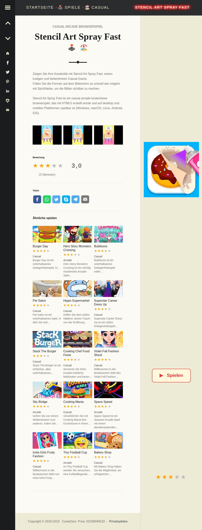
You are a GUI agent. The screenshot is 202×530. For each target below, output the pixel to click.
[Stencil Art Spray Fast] (171, 169)
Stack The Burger (44, 351)
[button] (7, 7)
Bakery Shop (103, 452)
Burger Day (40, 246)
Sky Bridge (40, 401)
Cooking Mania (73, 401)
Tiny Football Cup (75, 452)
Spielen (171, 375)
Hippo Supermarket (76, 300)
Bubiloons (100, 246)
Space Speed (103, 401)
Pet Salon (39, 300)
